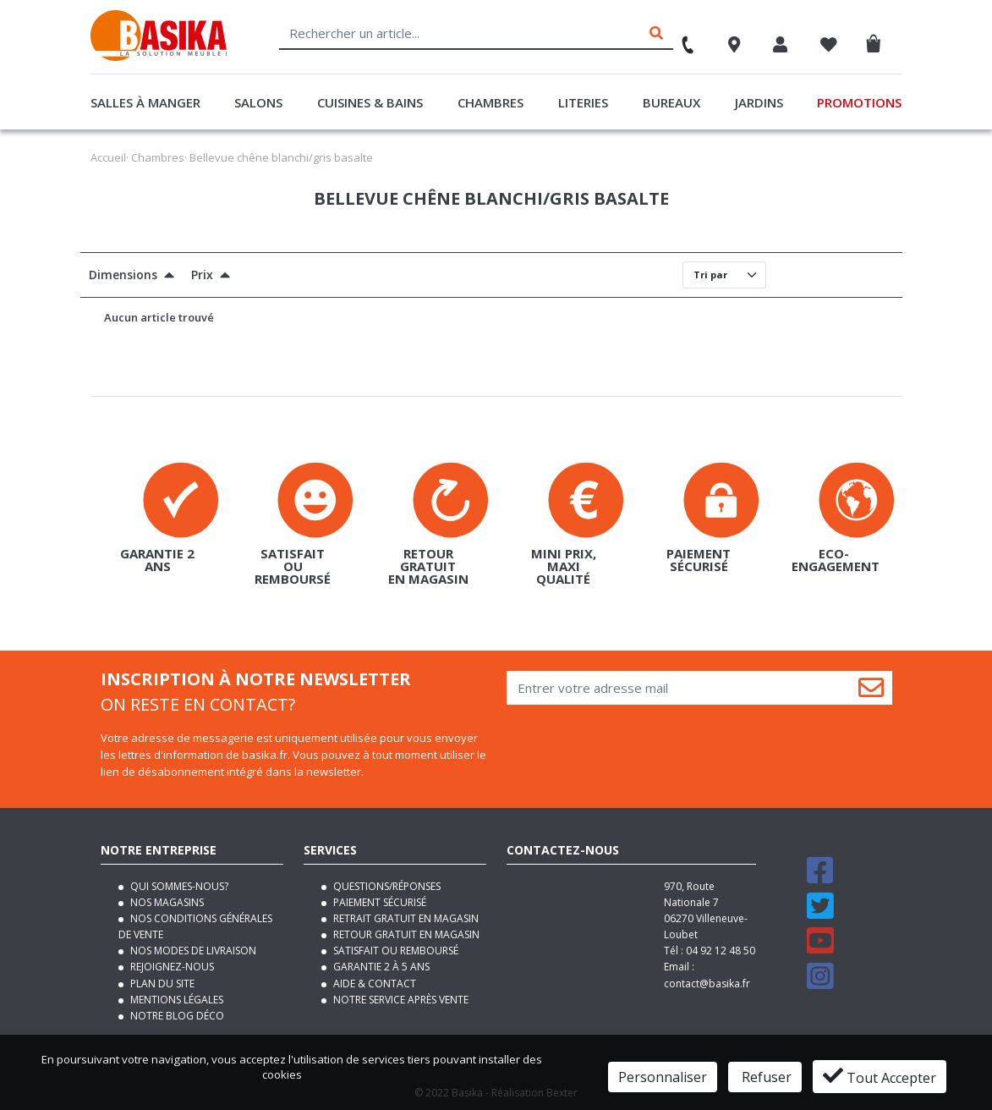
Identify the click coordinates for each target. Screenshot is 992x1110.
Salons (258, 102)
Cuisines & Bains (370, 102)
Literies (583, 102)
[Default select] (724, 274)
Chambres (490, 102)
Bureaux (671, 102)
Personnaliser (662, 1077)
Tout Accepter (879, 1076)
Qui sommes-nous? (178, 886)
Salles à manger (145, 102)
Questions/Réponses (386, 886)
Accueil (108, 157)
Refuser (765, 1077)
